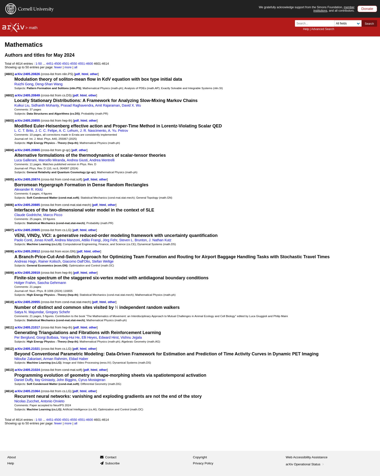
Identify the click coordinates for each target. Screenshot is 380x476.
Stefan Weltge (102, 261)
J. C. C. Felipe (46, 131)
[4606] (9, 205)
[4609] (9, 272)
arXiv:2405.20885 (28, 205)
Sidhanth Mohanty (45, 105)
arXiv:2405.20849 (28, 95)
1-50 (39, 63)
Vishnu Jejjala (131, 337)
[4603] (9, 120)
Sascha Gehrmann (51, 283)
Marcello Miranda (52, 160)
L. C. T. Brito (23, 131)
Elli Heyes (89, 337)
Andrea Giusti (77, 160)
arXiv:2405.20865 (28, 150)
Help (306, 29)
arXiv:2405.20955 (28, 302)
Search (369, 23)
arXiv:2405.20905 (28, 230)
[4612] (9, 349)
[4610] (9, 302)
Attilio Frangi (91, 240)
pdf (77, 74)
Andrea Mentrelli (102, 160)
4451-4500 (53, 63)
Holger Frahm (24, 283)
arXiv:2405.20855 (28, 120)
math (33, 28)
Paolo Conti (23, 240)
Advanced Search (322, 29)
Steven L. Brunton (133, 240)
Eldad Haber (78, 359)
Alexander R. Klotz (28, 189)
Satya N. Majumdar (29, 312)
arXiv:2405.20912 (28, 251)
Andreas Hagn (25, 261)
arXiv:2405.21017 (28, 327)
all (75, 67)
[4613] (9, 370)
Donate (367, 9)
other (94, 74)
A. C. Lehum (68, 131)
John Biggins (66, 380)
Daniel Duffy (23, 380)
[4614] (9, 391)
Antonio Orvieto (52, 401)
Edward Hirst (109, 337)
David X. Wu (131, 105)
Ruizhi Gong (23, 84)
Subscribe (112, 463)
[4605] (9, 179)
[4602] (9, 95)
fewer (58, 67)
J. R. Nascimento (93, 131)
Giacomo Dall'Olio (76, 261)
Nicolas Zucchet (26, 401)
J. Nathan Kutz (160, 240)
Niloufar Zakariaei (27, 359)
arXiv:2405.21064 (28, 391)
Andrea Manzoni (67, 240)
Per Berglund (24, 337)
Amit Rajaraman (107, 105)
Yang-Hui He (70, 337)
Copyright (200, 457)
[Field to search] (348, 23)
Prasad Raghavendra (77, 105)
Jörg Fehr (110, 240)
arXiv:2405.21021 (28, 349)
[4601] (9, 74)
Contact (111, 457)
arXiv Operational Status (305, 464)
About (11, 457)
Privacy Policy (203, 463)
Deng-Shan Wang (49, 84)
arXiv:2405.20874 (28, 179)
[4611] (9, 327)
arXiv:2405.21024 (28, 370)
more (68, 67)
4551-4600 (85, 63)
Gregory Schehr (58, 312)
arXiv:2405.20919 (28, 272)
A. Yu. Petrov (118, 131)
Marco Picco (52, 215)
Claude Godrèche (27, 215)
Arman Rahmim (55, 359)
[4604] (9, 150)
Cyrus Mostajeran (91, 380)
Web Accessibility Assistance (306, 457)
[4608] (9, 251)
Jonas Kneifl (43, 240)
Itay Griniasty (45, 380)
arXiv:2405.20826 (28, 74)
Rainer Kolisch (49, 261)
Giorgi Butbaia (47, 337)
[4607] (9, 230)
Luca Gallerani (25, 160)
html (85, 74)
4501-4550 (69, 63)
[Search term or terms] (316, 23)
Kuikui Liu (21, 105)
